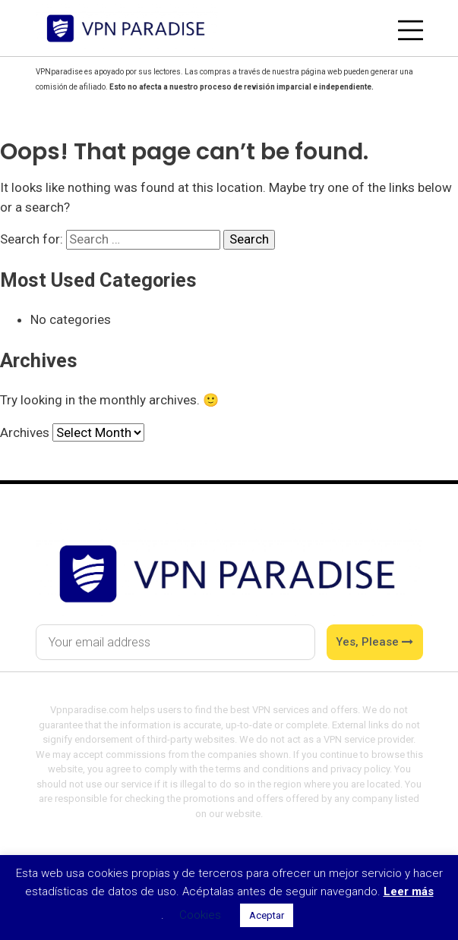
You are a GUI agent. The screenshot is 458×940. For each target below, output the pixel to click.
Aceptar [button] (266, 915)
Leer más (409, 891)
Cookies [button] (200, 915)
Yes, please (374, 642)
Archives (24, 432)
